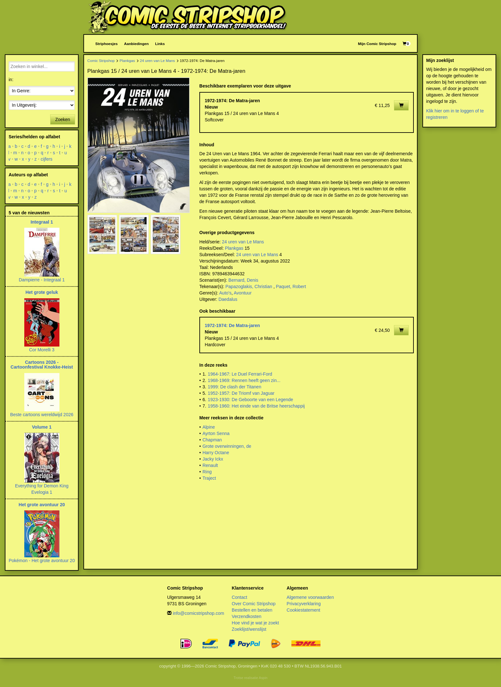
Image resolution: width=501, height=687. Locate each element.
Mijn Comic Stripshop (377, 44)
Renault (210, 465)
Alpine (209, 427)
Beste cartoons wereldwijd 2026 (41, 414)
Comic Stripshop (101, 60)
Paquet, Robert (291, 286)
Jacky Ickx (213, 459)
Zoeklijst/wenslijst (249, 629)
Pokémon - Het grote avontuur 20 (42, 560)
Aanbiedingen (136, 44)
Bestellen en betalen (252, 610)
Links (160, 44)
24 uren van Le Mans (157, 60)
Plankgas (127, 60)
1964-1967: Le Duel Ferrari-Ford (240, 374)
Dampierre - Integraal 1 (42, 279)
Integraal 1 (42, 222)
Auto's (225, 292)
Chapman (212, 439)
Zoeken (62, 119)
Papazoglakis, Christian (248, 286)
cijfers (46, 159)
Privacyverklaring (304, 603)
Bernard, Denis (243, 280)
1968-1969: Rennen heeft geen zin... (244, 380)
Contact (239, 597)
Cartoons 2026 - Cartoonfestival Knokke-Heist (42, 365)
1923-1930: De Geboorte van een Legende (250, 399)
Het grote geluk (42, 292)
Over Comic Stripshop (253, 603)
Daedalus (228, 299)
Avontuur (243, 292)
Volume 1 (41, 427)
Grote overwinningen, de (227, 446)
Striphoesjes (106, 44)
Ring (207, 471)
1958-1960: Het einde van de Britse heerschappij (256, 405)
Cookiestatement (303, 610)
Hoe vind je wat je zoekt (255, 622)
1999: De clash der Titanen (234, 386)
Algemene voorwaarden (310, 597)
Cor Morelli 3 (41, 349)
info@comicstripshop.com (198, 613)
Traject (209, 478)
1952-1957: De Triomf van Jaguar (241, 393)
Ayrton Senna (216, 433)
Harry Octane (216, 452)
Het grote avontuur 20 (42, 504)
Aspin (263, 678)
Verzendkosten (246, 616)
